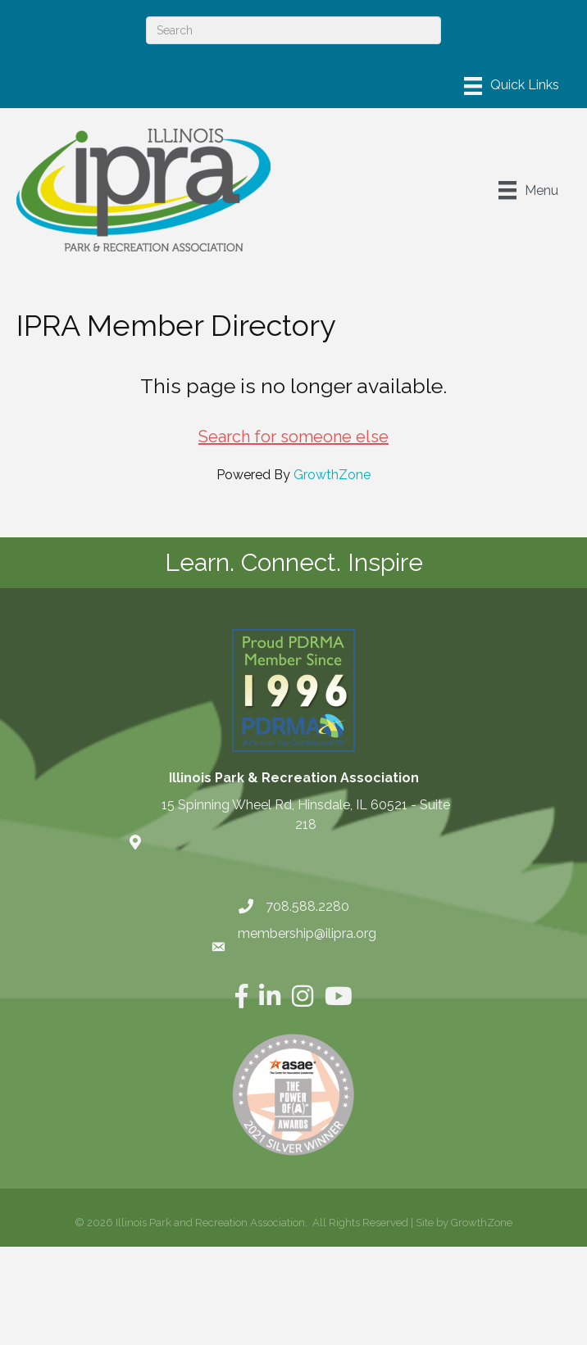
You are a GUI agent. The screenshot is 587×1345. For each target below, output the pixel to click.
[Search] (293, 30)
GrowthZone (332, 474)
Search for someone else (293, 436)
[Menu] (512, 86)
